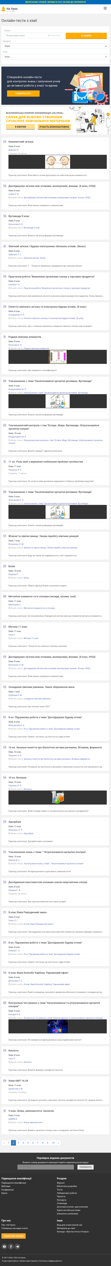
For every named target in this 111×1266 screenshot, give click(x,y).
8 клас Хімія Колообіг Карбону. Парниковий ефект (38, 972)
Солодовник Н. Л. (16, 315)
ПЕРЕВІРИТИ (85, 1167)
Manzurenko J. (14, 604)
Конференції (7, 1189)
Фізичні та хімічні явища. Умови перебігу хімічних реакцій (43, 536)
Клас (5, 52)
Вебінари (5, 1186)
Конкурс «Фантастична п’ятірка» (73, 1231)
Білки (11, 566)
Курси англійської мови (68, 1210)
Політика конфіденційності (50, 1261)
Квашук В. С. (14, 860)
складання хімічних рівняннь (37, 699)
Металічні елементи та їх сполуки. (39, 608)
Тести (60, 1189)
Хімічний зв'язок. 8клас (35, 258)
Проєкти (61, 1196)
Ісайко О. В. (13, 194)
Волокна (28, 789)
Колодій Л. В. (14, 1014)
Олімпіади (62, 1203)
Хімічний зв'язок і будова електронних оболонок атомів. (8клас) (47, 246)
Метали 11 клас (17, 626)
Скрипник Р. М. (15, 695)
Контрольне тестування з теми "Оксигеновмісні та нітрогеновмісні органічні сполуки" (63, 1018)
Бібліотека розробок (67, 1186)
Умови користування (29, 1261)
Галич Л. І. (13, 920)
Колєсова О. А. (15, 345)
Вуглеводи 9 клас (18, 216)
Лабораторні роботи (67, 1193)
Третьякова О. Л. (16, 500)
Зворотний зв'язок (13, 1236)
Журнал (61, 1183)
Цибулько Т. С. (15, 254)
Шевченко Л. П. (15, 830)
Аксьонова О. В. (15, 224)
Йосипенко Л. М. (16, 544)
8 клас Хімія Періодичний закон (27, 912)
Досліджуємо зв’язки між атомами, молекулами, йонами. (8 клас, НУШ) (52, 186)
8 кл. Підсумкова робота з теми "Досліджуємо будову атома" (45, 717)
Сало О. (11, 635)
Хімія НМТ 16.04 (18, 1080)
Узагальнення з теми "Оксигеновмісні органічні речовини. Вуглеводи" (50, 381)
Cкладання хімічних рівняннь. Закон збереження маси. (41, 687)
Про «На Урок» (8, 1225)
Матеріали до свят (66, 1228)
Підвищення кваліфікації (13, 1183)
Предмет (7, 41)
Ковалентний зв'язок (21, 141)
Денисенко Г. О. (15, 981)
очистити (54, 35)
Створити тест (23, 93)
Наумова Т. (13, 574)
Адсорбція (14, 821)
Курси (4, 1193)
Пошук (7, 30)
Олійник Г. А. (14, 285)
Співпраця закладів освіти (14, 1228)
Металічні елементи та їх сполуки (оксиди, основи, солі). (42, 596)
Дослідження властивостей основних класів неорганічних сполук (47, 882)
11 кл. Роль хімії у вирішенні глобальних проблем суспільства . (46, 461)
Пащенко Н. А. (15, 470)
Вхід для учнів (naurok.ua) (69, 1225)
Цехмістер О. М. (15, 1089)
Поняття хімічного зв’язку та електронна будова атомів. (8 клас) (47, 306)
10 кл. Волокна (17, 777)
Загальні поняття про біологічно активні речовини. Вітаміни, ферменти (57, 759)
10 (53, 1142)
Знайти (86, 36)
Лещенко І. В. (14, 890)
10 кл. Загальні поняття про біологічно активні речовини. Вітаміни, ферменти (55, 747)
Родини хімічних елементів (24, 336)
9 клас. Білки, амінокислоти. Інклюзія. (31, 1110)
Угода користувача (10, 1261)
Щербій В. (12, 1119)
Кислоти (13, 1050)
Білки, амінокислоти (33, 1122)
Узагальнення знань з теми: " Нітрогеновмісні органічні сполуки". (47, 852)
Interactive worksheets (67, 1213)
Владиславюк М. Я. (17, 389)
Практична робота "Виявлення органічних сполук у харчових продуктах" (51, 276)
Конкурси (61, 1200)
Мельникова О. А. (16, 725)
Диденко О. (13, 150)
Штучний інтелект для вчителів (72, 1207)
